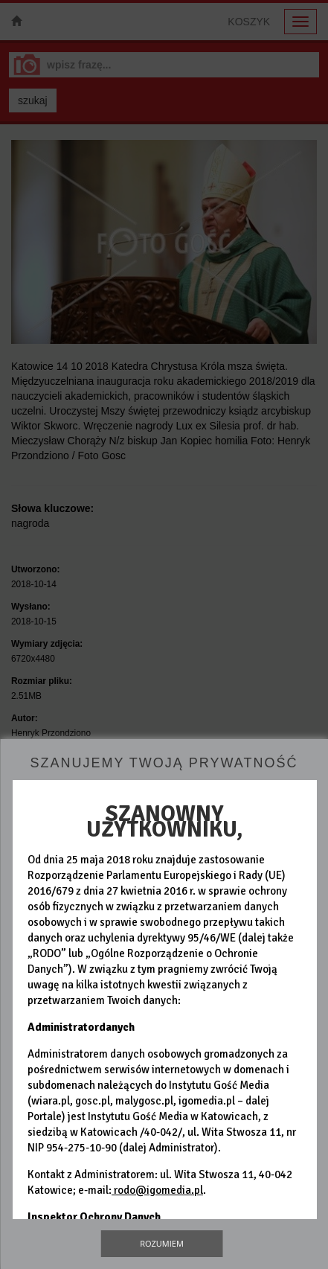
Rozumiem (162, 1243)
